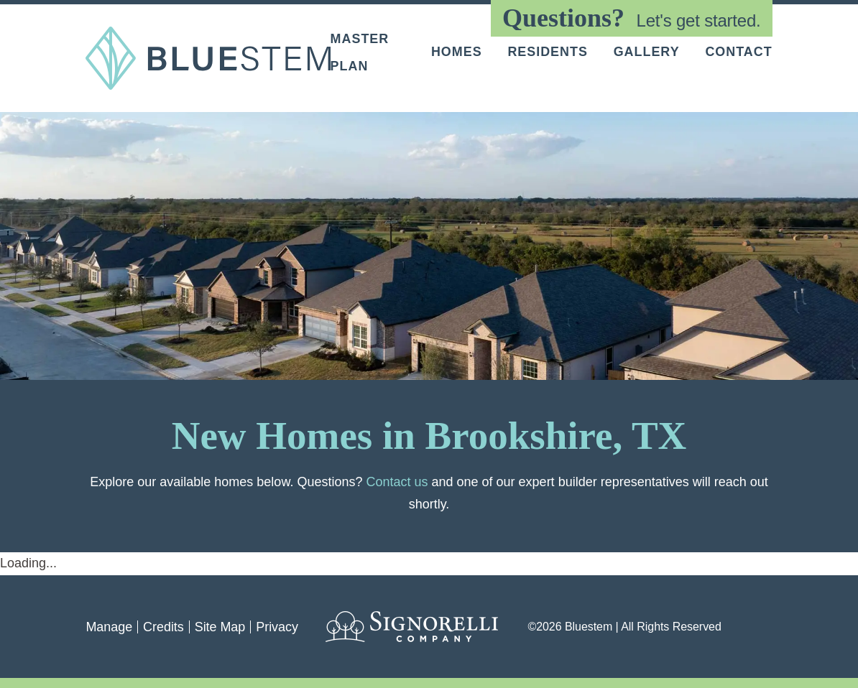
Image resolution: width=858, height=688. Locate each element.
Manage (109, 627)
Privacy (277, 627)
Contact (738, 52)
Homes (456, 52)
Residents (547, 52)
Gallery (647, 52)
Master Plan (360, 52)
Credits (163, 627)
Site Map (220, 627)
